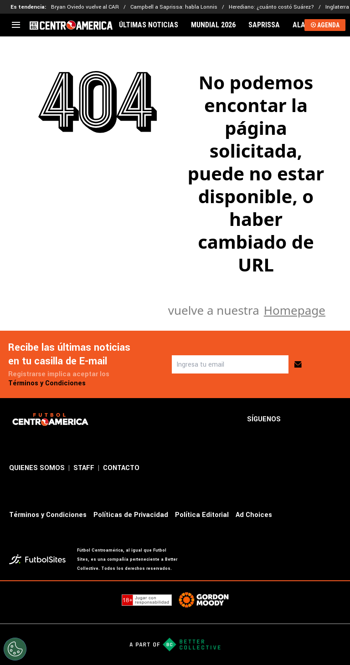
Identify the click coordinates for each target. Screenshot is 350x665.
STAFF (83, 468)
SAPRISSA (264, 25)
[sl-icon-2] (315, 419)
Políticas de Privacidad (130, 515)
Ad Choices (254, 515)
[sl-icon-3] (335, 419)
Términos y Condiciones (47, 383)
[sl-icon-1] (295, 419)
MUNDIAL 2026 (213, 25)
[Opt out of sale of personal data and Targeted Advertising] (15, 649)
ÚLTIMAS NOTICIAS (148, 25)
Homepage (294, 310)
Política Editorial (202, 515)
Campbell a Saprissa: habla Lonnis (173, 7)
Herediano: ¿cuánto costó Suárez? (271, 7)
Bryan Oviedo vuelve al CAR (85, 7)
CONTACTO (121, 468)
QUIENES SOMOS (37, 468)
